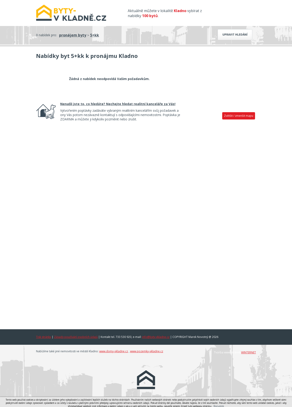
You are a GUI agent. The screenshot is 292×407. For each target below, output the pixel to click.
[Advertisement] (221, 193)
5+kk (94, 35)
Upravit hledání (235, 34)
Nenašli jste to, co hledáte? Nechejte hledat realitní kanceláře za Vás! (117, 104)
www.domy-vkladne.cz (113, 351)
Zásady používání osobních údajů (76, 337)
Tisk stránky (43, 337)
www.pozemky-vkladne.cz (146, 351)
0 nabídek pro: (46, 35)
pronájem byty (72, 35)
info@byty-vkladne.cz (155, 337)
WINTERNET (248, 352)
